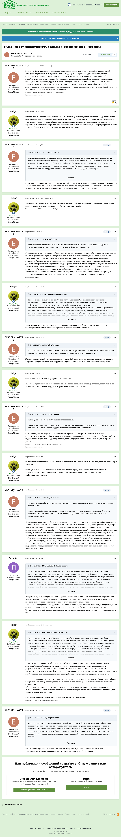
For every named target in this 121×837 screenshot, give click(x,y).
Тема (41, 828)
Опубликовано (34, 66)
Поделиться (88, 55)
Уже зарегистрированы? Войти (87, 5)
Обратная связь (84, 828)
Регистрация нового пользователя (34, 790)
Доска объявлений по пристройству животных (60, 39)
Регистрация (111, 5)
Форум (7, 12)
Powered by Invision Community (60, 833)
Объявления (59, 12)
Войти (86, 787)
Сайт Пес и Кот (23, 12)
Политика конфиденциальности (60, 828)
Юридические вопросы (32, 56)
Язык (33, 828)
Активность (42, 12)
